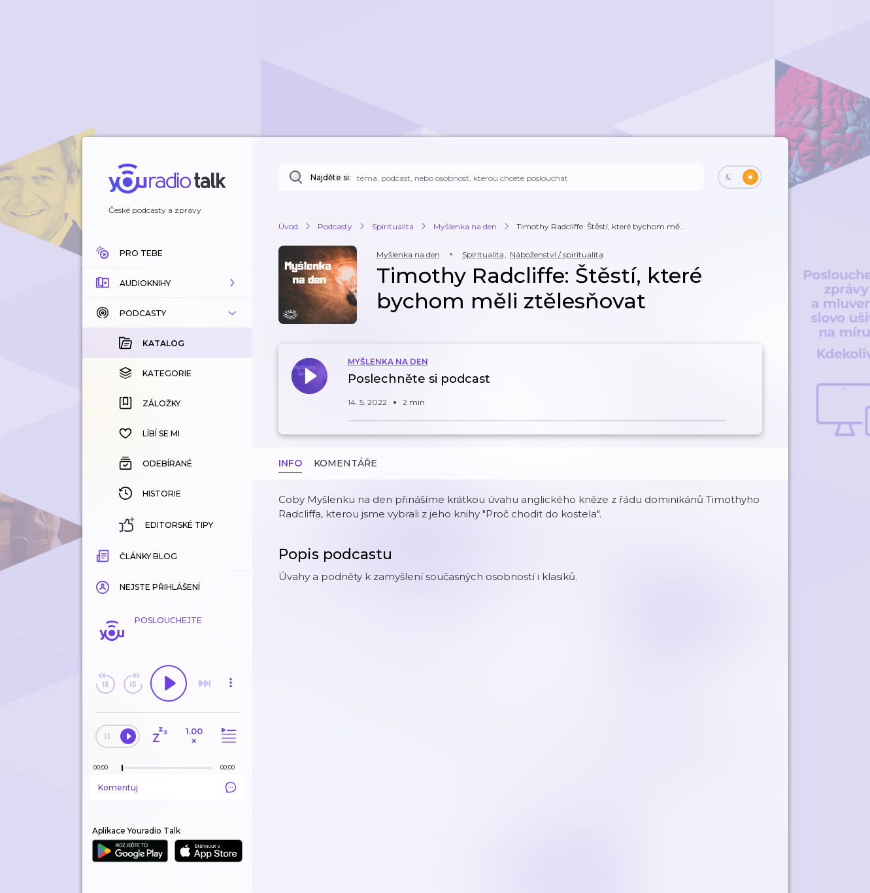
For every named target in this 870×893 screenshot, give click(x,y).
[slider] (122, 768)
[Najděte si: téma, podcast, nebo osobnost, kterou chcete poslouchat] (490, 177)
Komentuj (167, 787)
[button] (167, 283)
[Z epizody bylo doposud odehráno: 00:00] (103, 767)
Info (290, 463)
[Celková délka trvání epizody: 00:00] (230, 767)
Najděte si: (330, 177)
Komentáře (345, 463)
